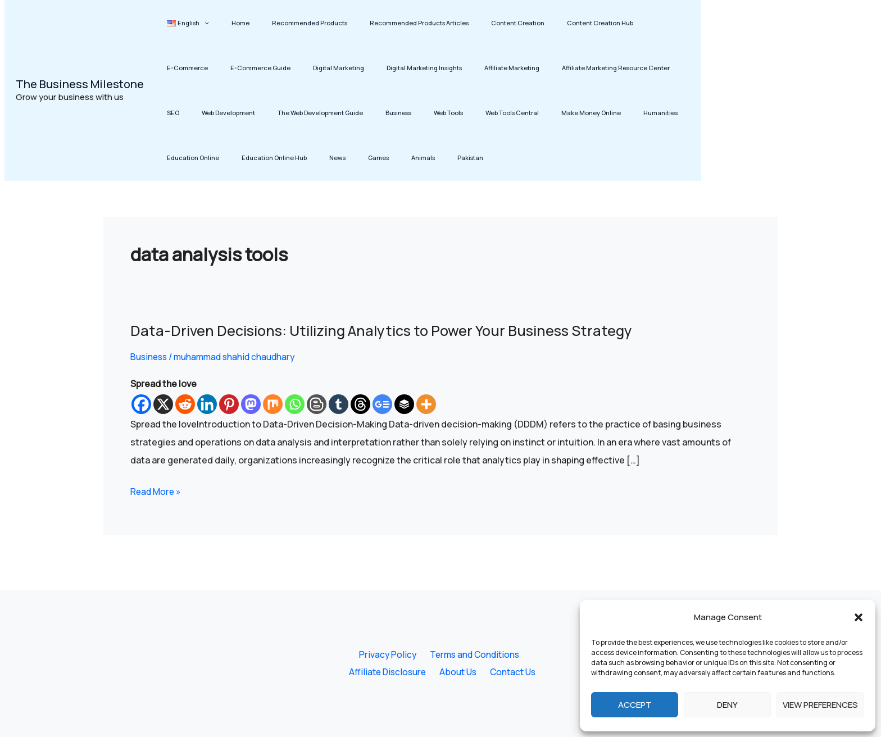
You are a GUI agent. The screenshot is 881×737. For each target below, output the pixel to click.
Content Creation (472, 23)
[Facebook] (141, 404)
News (674, 112)
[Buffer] (404, 404)
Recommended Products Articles (383, 23)
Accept (635, 705)
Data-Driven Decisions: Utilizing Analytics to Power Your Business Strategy (388, 330)
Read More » (156, 490)
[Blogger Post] (316, 404)
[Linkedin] (207, 404)
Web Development (624, 67)
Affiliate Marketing (412, 67)
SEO (579, 67)
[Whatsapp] (295, 404)
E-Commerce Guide (192, 67)
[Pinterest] (229, 404)
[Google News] (382, 404)
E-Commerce (610, 23)
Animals (207, 157)
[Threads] (360, 404)
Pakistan (244, 157)
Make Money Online (435, 112)
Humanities (494, 112)
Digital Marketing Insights (335, 67)
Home (225, 23)
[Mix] (273, 404)
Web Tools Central (366, 112)
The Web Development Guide (204, 112)
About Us (458, 672)
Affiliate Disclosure (389, 672)
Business (272, 112)
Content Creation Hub (544, 23)
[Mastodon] (251, 404)
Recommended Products (284, 23)
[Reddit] (185, 404)
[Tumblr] (338, 404)
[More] (426, 404)
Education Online (550, 112)
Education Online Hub (620, 112)
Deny (727, 705)
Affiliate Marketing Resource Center (507, 67)
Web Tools (312, 112)
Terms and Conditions (472, 654)
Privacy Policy (386, 654)
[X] (163, 404)
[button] (858, 617)
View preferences (820, 705)
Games (172, 157)
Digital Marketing (259, 67)
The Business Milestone (80, 84)
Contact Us (511, 672)
